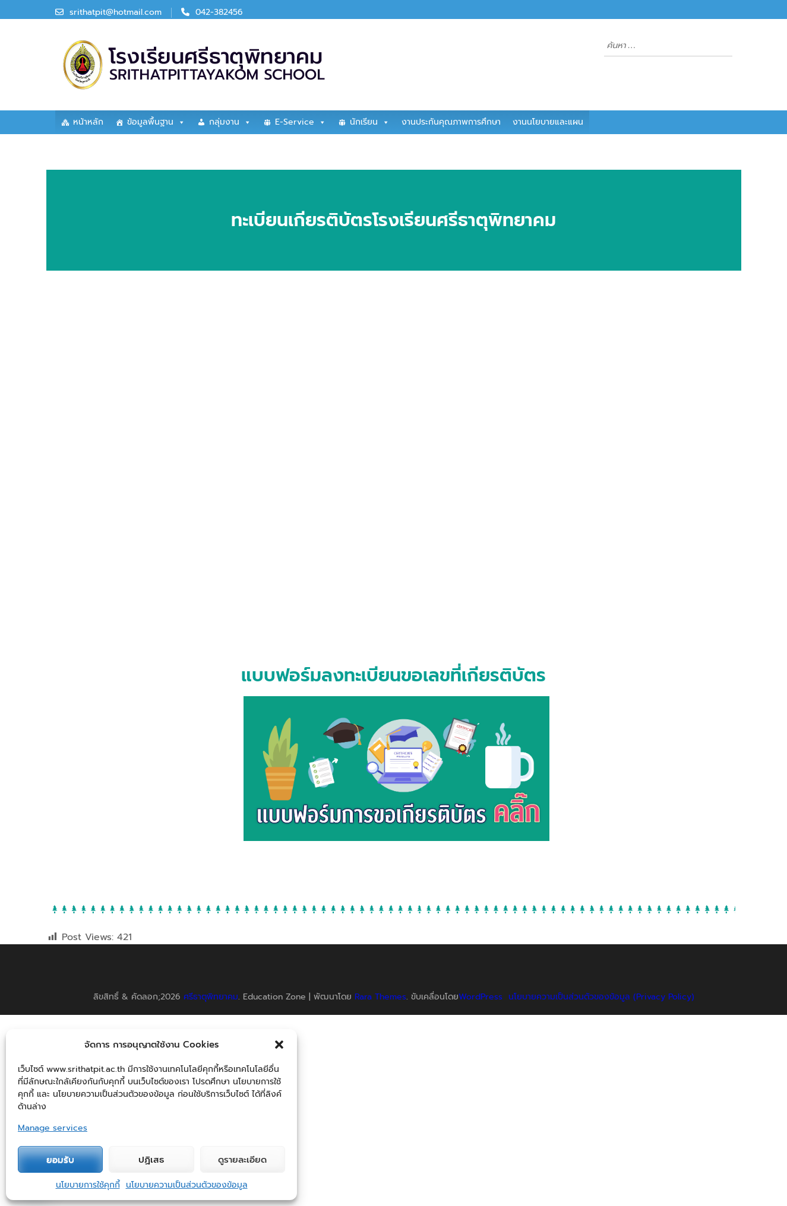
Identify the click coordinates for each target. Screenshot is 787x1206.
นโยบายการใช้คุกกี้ (88, 1185)
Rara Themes (380, 997)
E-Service (300, 122)
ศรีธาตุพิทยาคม (211, 997)
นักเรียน (370, 122)
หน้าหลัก (88, 122)
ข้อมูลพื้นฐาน (156, 122)
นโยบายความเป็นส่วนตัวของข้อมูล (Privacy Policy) (601, 997)
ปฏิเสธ (151, 1159)
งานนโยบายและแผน (548, 122)
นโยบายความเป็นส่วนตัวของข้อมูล (187, 1185)
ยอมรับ (60, 1159)
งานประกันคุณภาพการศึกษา (451, 122)
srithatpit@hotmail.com (115, 12)
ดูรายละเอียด (242, 1159)
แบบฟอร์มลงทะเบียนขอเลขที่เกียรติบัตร (393, 675)
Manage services (52, 1128)
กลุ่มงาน (230, 122)
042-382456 (219, 12)
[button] (279, 1045)
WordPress (480, 997)
